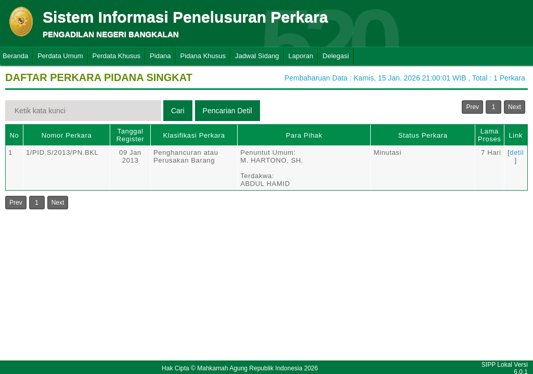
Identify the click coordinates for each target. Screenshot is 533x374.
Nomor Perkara (67, 135)
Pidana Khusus (203, 56)
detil (517, 152)
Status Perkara (423, 135)
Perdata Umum (60, 56)
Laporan (301, 56)
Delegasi (335, 56)
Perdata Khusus (117, 56)
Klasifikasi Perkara (194, 135)
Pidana (160, 56)
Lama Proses (489, 135)
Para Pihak (304, 135)
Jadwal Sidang (257, 56)
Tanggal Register (130, 135)
